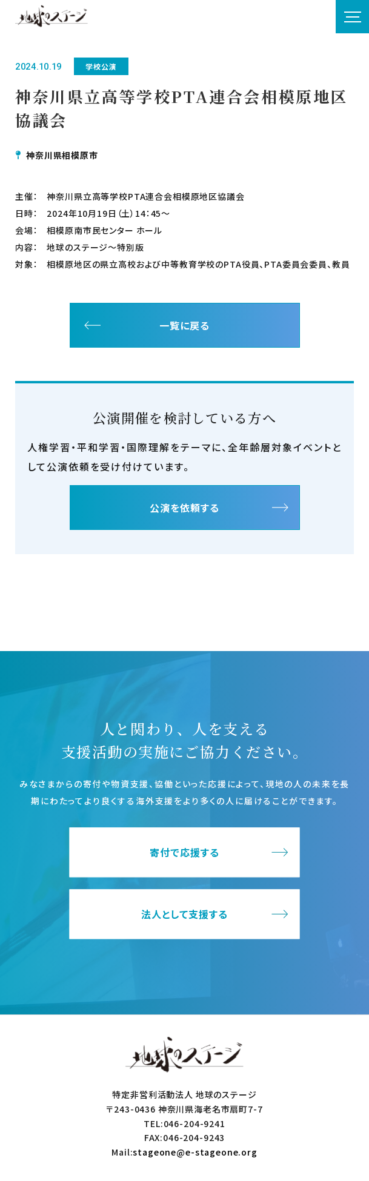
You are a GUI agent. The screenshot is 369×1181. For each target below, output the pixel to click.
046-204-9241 (194, 1123)
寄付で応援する (184, 852)
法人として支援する (184, 914)
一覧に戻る (184, 325)
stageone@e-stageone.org (195, 1152)
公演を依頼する (184, 507)
